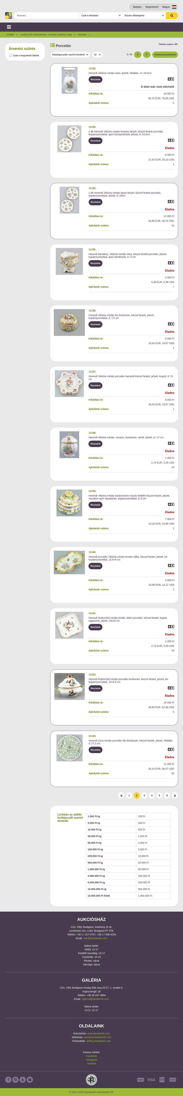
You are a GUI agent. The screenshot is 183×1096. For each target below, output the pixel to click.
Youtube (91, 1063)
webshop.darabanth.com (97, 1037)
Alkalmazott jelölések (165, 54)
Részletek (95, 79)
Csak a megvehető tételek (26, 55)
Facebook (91, 1056)
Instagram (91, 1059)
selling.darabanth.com (98, 1041)
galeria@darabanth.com (95, 999)
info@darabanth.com (95, 938)
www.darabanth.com (98, 1033)
